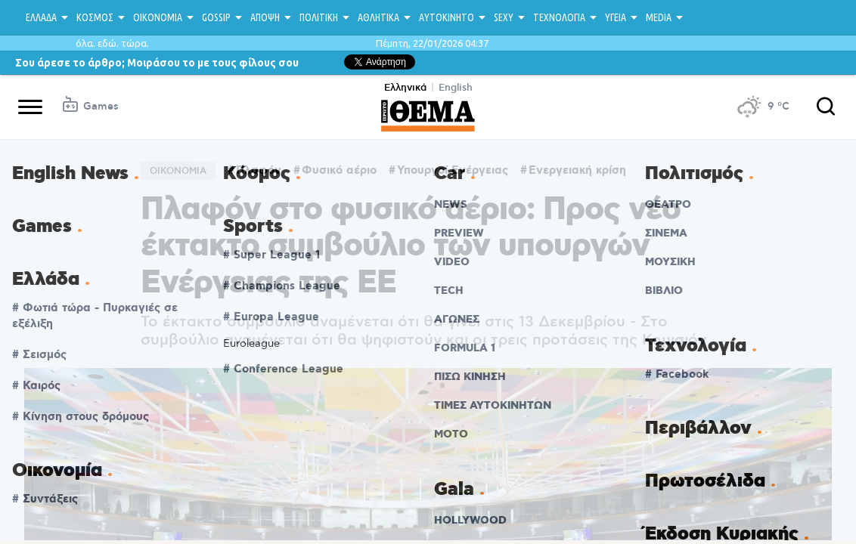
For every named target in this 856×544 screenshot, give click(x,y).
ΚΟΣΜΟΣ (94, 17)
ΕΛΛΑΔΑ (41, 17)
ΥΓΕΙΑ (615, 17)
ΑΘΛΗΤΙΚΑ (378, 17)
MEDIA (658, 17)
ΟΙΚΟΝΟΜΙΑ (157, 17)
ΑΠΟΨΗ (265, 17)
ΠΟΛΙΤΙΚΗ (318, 17)
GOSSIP (216, 17)
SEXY (503, 17)
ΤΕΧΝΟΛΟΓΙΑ (559, 17)
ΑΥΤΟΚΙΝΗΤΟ (446, 17)
